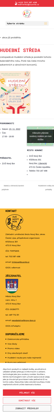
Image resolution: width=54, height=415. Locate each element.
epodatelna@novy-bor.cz (24, 320)
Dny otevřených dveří (17, 353)
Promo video (13, 348)
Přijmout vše (27, 392)
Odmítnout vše (27, 400)
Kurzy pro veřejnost (16, 362)
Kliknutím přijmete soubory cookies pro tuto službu (41, 136)
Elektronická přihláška (18, 339)
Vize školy (12, 344)
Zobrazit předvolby (27, 408)
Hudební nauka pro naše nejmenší (24, 358)
